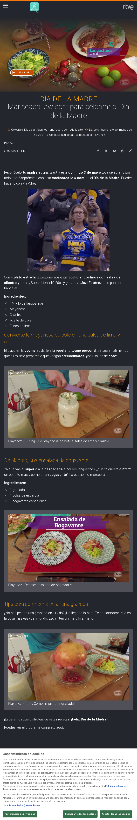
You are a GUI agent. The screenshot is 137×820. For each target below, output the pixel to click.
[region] (68, 784)
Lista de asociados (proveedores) (21, 805)
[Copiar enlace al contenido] (131, 150)
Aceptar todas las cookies (116, 814)
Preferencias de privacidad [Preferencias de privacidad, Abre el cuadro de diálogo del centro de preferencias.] (20, 814)
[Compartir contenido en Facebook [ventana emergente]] (98, 150)
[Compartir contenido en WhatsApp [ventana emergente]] (123, 150)
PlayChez (30, 183)
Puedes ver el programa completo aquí (33, 727)
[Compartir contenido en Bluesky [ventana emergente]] (114, 150)
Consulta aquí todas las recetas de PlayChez (77, 134)
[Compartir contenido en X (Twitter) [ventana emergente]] (106, 150)
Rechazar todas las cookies (80, 814)
